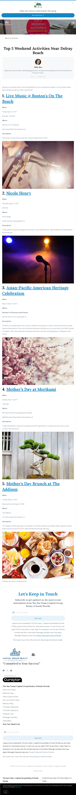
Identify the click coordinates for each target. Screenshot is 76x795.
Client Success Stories (10, 697)
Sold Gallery (7, 721)
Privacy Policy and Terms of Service (48, 635)
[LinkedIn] (11, 670)
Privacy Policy (38, 771)
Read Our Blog (8, 703)
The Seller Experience (10, 710)
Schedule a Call (8, 714)
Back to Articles (11, 38)
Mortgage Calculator (10, 717)
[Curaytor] (12, 682)
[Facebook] (3, 670)
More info (18, 787)
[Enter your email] (40, 612)
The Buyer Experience (11, 707)
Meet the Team (8, 693)
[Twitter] (7, 670)
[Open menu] (73, 22)
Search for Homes (9, 690)
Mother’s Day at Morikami (31, 389)
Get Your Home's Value (11, 700)
